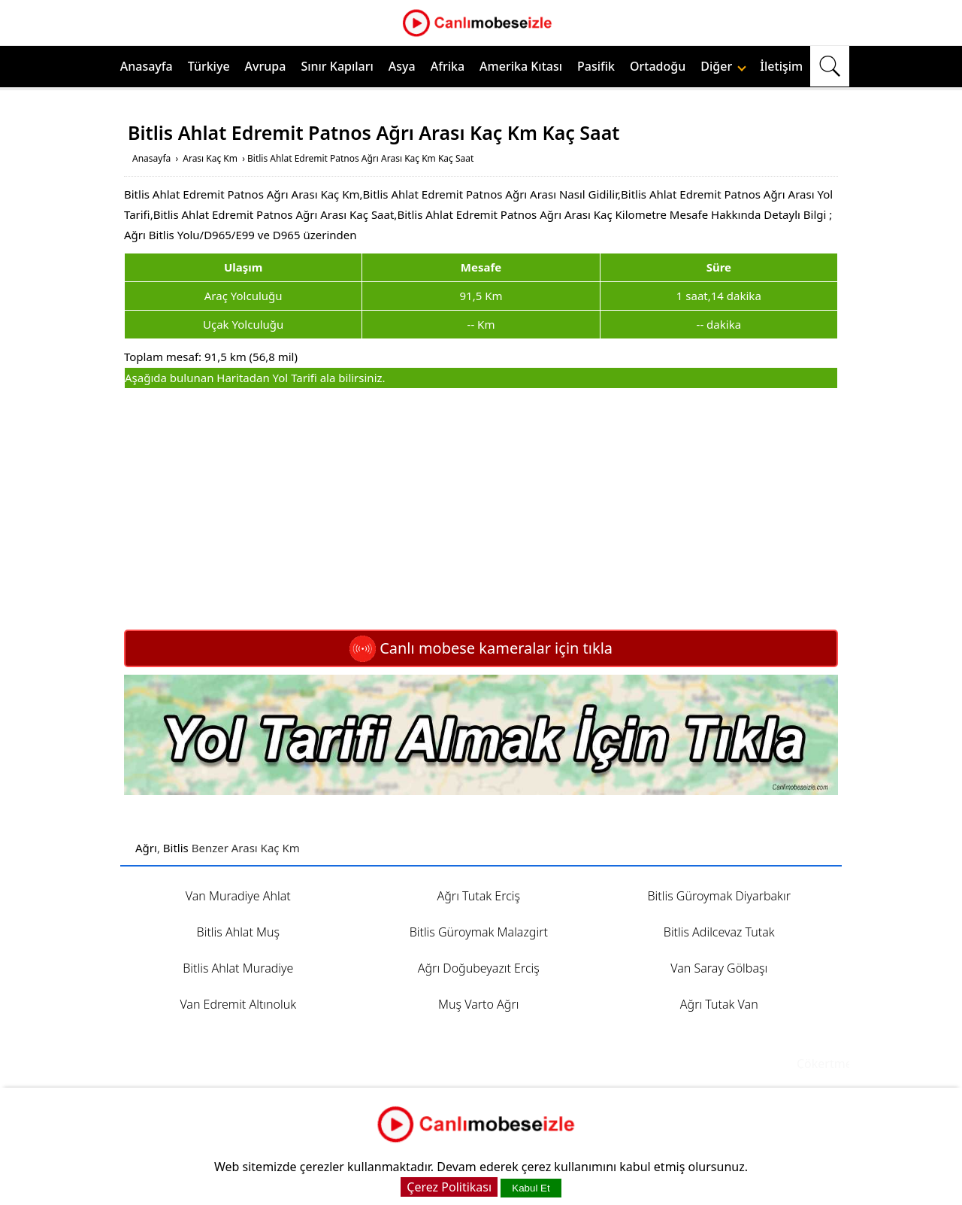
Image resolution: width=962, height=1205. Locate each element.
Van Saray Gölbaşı (718, 968)
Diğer (723, 66)
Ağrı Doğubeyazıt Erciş (479, 968)
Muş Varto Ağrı (478, 1004)
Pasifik (596, 66)
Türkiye (209, 66)
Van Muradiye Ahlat (238, 896)
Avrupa (265, 66)
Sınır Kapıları (337, 66)
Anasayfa (146, 66)
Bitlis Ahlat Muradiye (238, 968)
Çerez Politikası (449, 1187)
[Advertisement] (481, 509)
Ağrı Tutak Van (719, 1004)
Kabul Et (530, 1188)
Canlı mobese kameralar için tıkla (481, 648)
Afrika (447, 66)
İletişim (781, 66)
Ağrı (146, 847)
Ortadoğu (657, 66)
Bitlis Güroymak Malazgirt (479, 932)
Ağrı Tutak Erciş (478, 896)
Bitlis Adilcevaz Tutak (719, 932)
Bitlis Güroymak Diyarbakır (719, 896)
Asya (402, 66)
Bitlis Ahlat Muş (238, 932)
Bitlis (176, 847)
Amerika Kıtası (520, 66)
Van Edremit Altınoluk (238, 1004)
